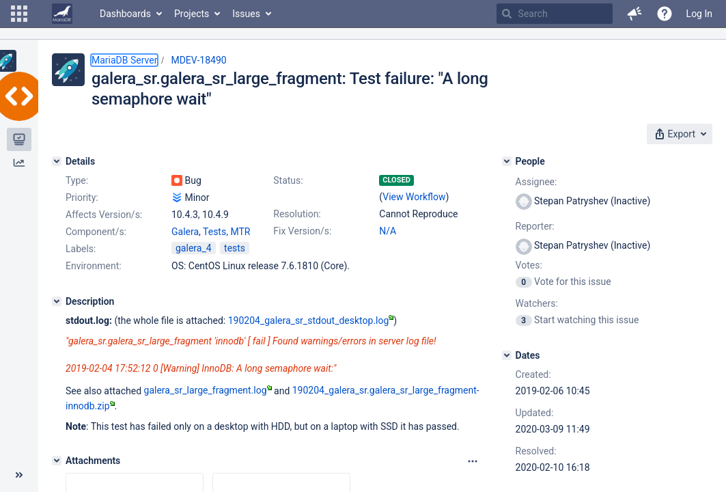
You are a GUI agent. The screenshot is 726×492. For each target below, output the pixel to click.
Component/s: (96, 231)
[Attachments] (56, 460)
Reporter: (535, 226)
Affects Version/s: (104, 214)
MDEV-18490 (198, 60)
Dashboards (125, 13)
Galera (185, 231)
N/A (387, 231)
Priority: (82, 197)
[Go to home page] (62, 13)
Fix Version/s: (302, 231)
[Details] (56, 161)
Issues (246, 13)
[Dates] (507, 355)
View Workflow (413, 196)
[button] (19, 13)
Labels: (81, 248)
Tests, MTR (226, 231)
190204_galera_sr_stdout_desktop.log (311, 320)
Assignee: (536, 181)
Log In (699, 13)
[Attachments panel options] (472, 461)
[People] (507, 161)
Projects (191, 13)
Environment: (94, 265)
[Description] (56, 301)
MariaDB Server (124, 60)
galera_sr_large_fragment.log (208, 390)
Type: (77, 180)
